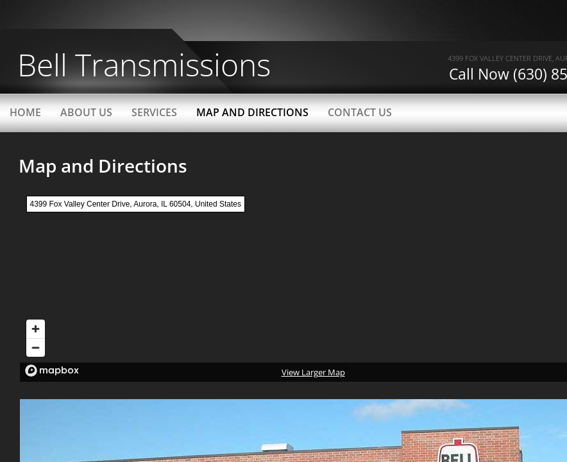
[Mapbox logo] (52, 370)
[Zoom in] (35, 329)
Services (154, 112)
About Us (86, 112)
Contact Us (360, 112)
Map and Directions (252, 112)
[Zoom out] (35, 347)
